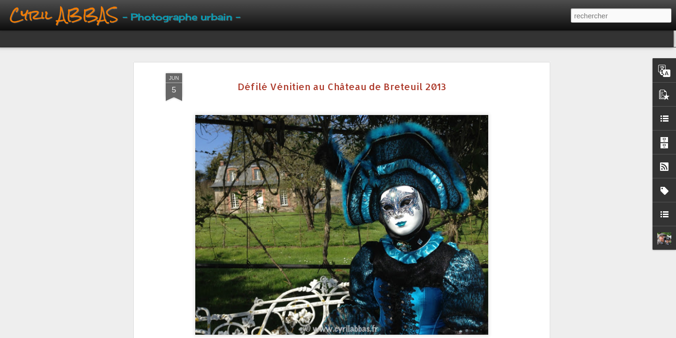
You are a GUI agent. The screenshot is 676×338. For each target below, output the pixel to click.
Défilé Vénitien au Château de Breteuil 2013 (342, 86)
